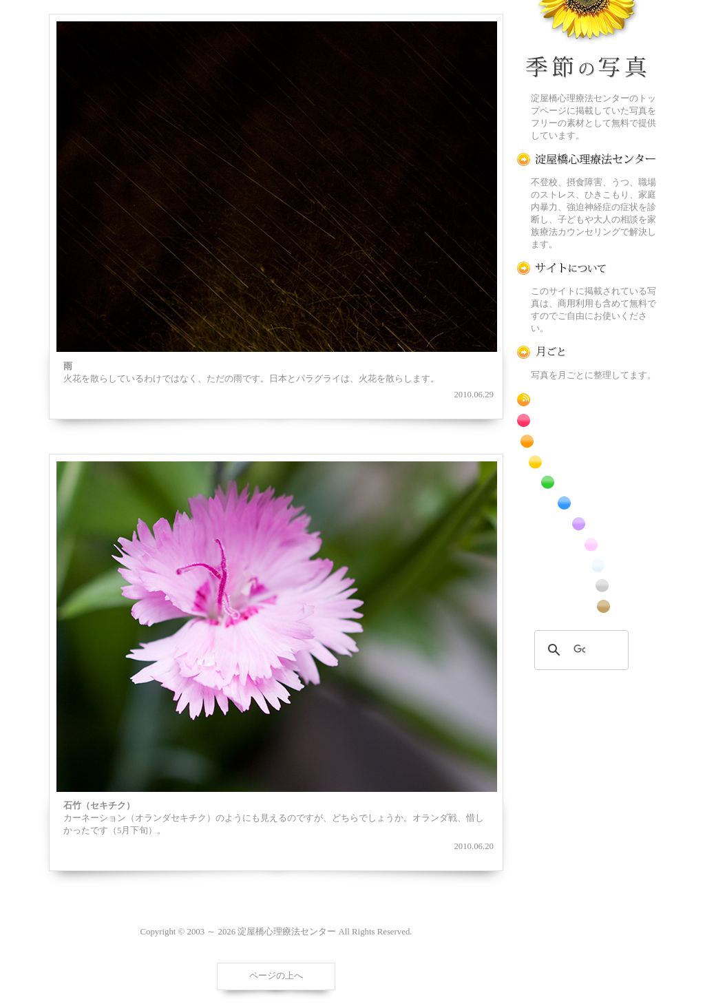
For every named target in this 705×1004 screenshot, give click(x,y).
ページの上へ (276, 976)
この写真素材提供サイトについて (586, 268)
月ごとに (586, 352)
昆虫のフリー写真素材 (586, 585)
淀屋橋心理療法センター (586, 159)
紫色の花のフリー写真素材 (586, 523)
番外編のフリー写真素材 (586, 606)
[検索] (579, 650)
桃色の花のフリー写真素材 (586, 544)
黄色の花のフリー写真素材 (586, 461)
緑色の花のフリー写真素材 (586, 482)
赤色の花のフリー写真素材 (586, 420)
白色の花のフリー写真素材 (586, 565)
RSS (586, 399)
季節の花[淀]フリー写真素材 (586, 42)
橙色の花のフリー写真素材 (586, 441)
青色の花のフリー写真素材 (586, 503)
